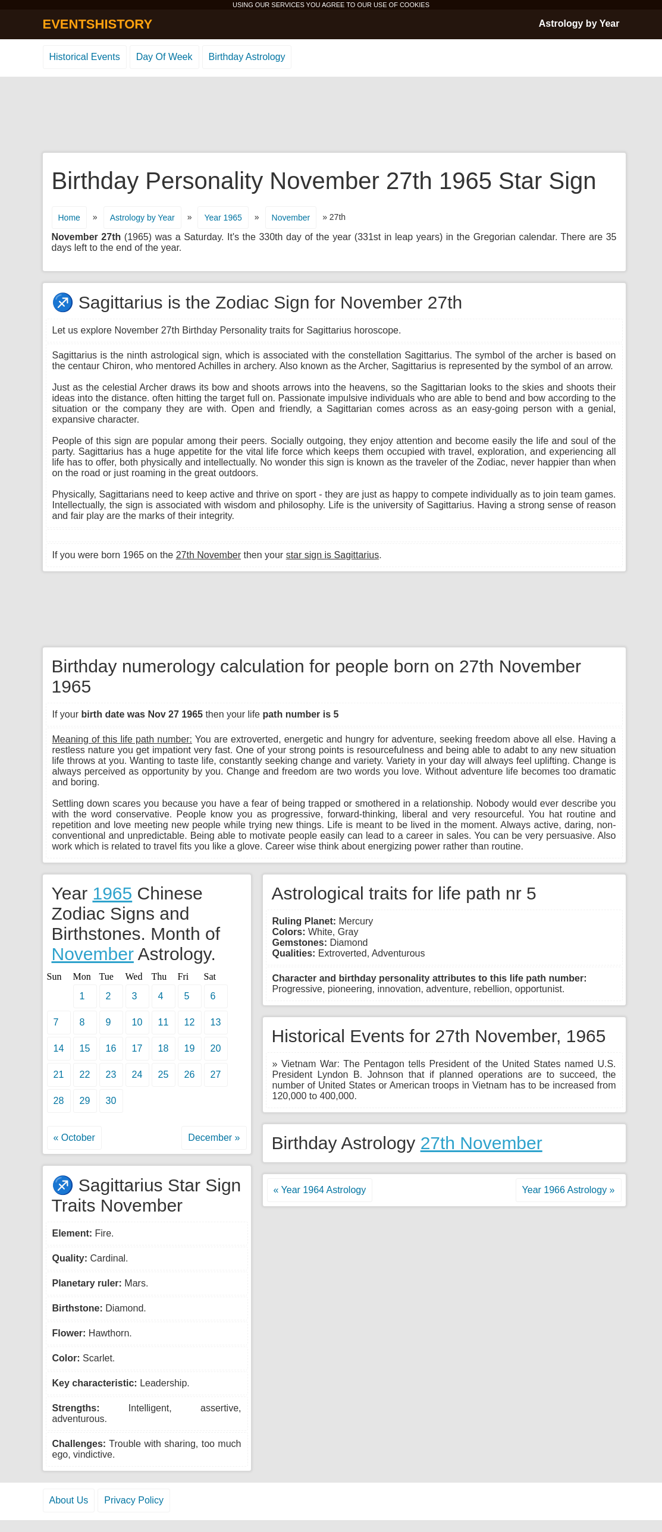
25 (163, 1074)
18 (163, 1048)
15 (85, 1048)
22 (85, 1074)
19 (189, 1048)
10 (137, 1022)
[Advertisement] (331, 115)
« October (74, 1138)
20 (216, 1048)
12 (189, 1022)
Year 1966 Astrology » (568, 1190)
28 (59, 1101)
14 (59, 1048)
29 (85, 1101)
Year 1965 (222, 217)
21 (59, 1074)
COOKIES (414, 4)
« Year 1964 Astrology (320, 1190)
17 (137, 1048)
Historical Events (84, 57)
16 (111, 1048)
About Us (69, 1500)
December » (214, 1138)
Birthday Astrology (247, 57)
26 (189, 1074)
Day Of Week (164, 57)
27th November (481, 1143)
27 (216, 1074)
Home (69, 217)
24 (137, 1074)
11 (163, 1022)
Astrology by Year (579, 23)
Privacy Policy (134, 1500)
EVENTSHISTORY (98, 24)
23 (111, 1074)
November (291, 217)
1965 (112, 893)
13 (216, 1022)
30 (111, 1101)
